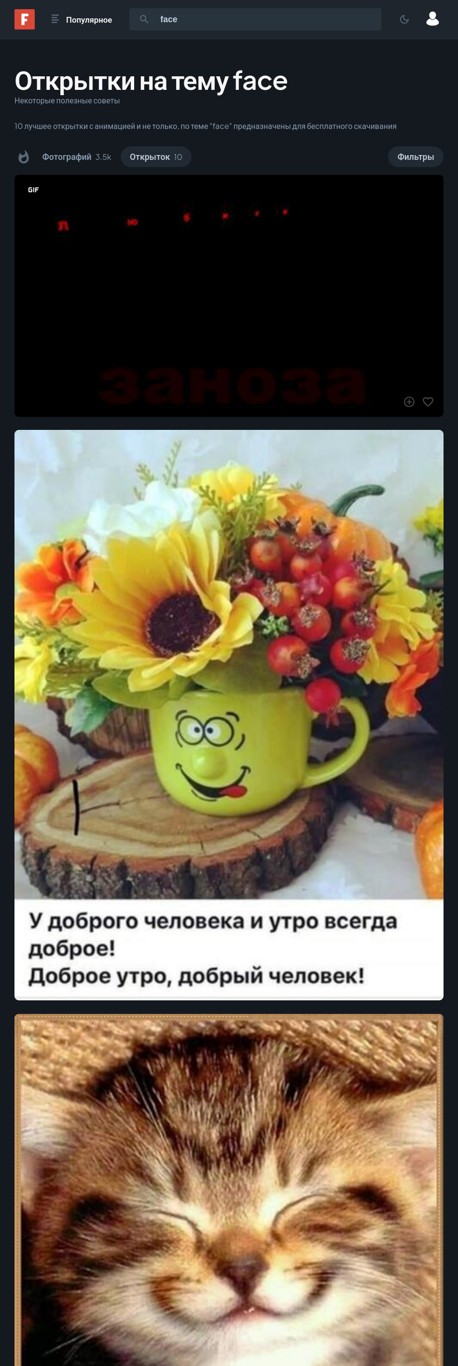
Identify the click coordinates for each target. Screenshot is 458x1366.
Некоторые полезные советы (67, 100)
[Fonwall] (24, 26)
